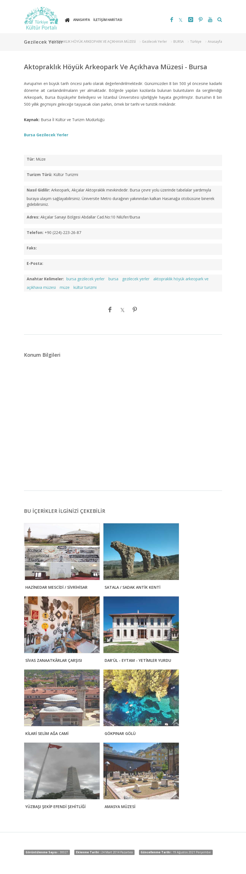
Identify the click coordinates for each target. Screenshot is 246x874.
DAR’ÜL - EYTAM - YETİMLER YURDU (138, 660)
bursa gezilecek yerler (85, 278)
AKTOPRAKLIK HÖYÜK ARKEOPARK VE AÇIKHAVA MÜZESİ (92, 41)
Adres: (33, 217)
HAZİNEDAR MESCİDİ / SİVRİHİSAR (56, 587)
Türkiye (195, 41)
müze (65, 287)
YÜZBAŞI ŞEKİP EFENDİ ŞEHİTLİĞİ (55, 806)
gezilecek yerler (135, 278)
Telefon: (35, 232)
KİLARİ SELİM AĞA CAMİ (47, 733)
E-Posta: (35, 263)
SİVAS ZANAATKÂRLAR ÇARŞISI (53, 660)
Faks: (32, 248)
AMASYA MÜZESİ (120, 806)
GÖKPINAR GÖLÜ (120, 733)
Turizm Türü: (39, 174)
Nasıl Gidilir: (38, 190)
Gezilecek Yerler (154, 41)
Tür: (31, 159)
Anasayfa (215, 41)
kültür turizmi (85, 287)
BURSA (178, 41)
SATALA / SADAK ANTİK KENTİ (132, 587)
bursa (113, 278)
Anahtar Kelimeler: (45, 278)
